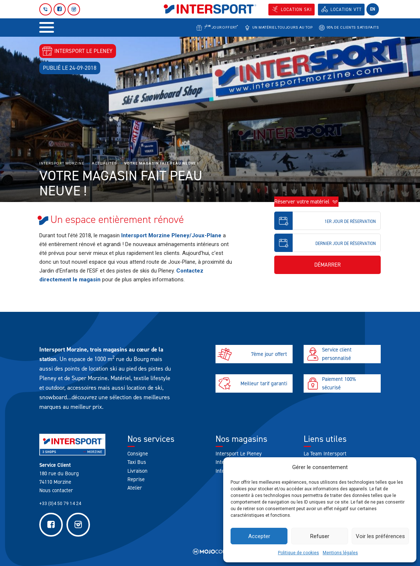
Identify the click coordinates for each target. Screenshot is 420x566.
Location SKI (296, 9)
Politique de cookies (298, 552)
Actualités (104, 163)
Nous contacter (56, 490)
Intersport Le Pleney (239, 453)
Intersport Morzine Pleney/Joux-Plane (171, 235)
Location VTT (346, 9)
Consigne (137, 453)
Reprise (136, 479)
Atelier (134, 487)
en (372, 9)
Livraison (137, 471)
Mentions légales (340, 552)
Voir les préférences (380, 536)
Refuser (319, 536)
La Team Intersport (325, 453)
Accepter (259, 536)
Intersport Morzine (61, 163)
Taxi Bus (136, 462)
